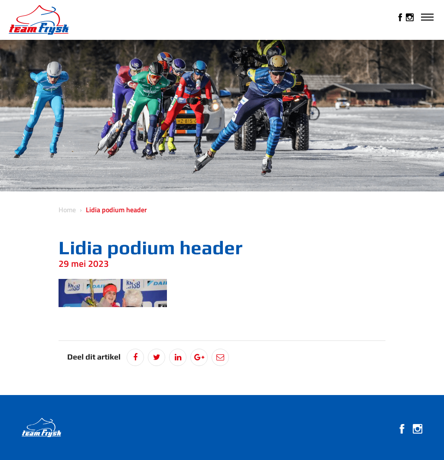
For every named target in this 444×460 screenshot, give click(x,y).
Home (67, 209)
